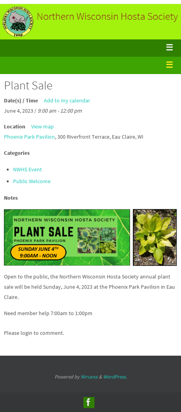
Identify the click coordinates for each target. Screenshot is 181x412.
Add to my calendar (67, 100)
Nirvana (89, 376)
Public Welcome (32, 181)
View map (42, 126)
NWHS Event (27, 169)
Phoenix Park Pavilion (29, 136)
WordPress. (115, 376)
